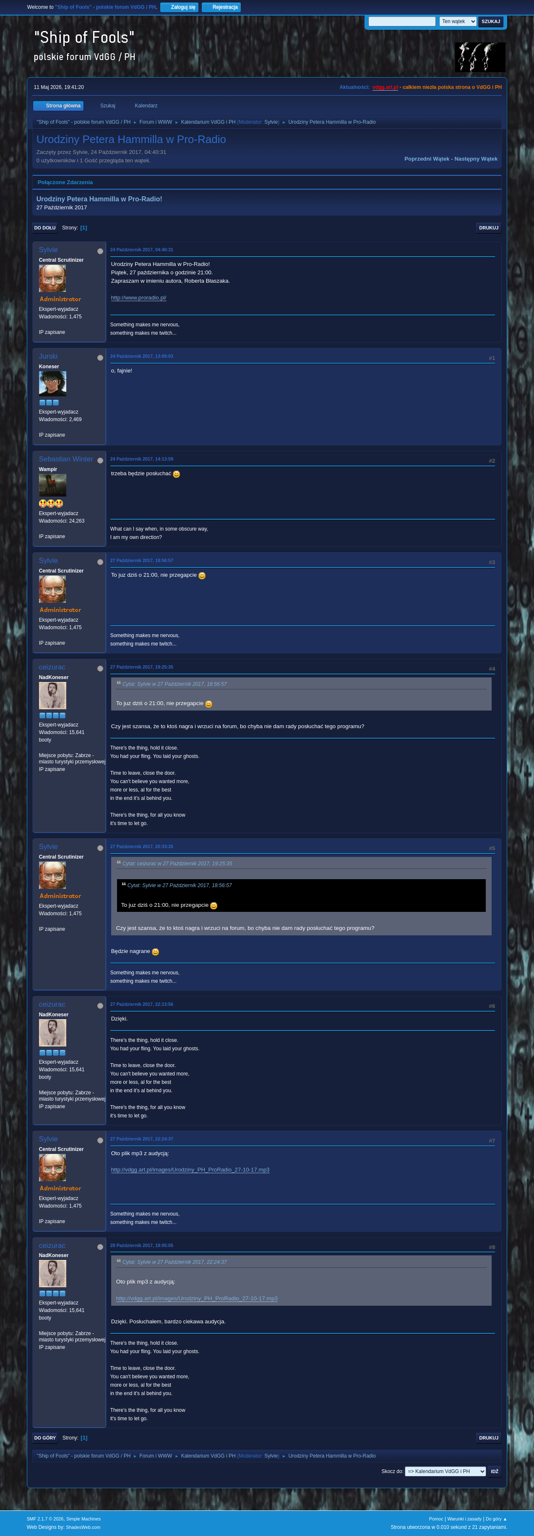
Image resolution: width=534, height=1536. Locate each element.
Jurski (48, 356)
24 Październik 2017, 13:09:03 (141, 356)
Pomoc (436, 1518)
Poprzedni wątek (426, 159)
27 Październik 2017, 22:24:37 (141, 1138)
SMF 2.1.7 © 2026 (45, 1518)
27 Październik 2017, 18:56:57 (141, 560)
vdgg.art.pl (385, 87)
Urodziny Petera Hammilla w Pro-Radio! (99, 199)
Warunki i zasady (464, 1518)
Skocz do (391, 1471)
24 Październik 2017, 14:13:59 (141, 458)
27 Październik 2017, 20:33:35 (141, 846)
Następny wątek (476, 159)
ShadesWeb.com (83, 1527)
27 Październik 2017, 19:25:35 (141, 666)
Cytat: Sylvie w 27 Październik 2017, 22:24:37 (174, 1262)
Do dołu (45, 227)
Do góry (45, 1437)
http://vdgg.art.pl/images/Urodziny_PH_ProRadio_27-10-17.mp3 (190, 1169)
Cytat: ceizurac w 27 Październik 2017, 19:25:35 (177, 864)
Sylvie (271, 122)
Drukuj (489, 227)
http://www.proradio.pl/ (139, 297)
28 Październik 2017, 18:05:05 (141, 1245)
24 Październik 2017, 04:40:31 (141, 249)
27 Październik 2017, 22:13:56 (141, 1004)
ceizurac (52, 667)
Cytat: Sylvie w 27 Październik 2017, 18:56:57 (174, 684)
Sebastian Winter (66, 459)
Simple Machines (83, 1518)
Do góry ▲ (496, 1518)
